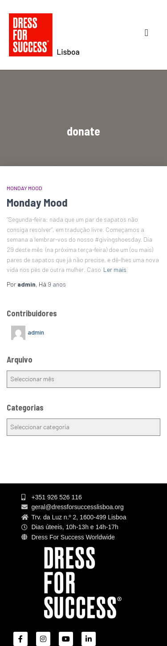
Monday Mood (37, 202)
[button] (146, 32)
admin (36, 332)
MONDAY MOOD (24, 188)
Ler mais (114, 269)
